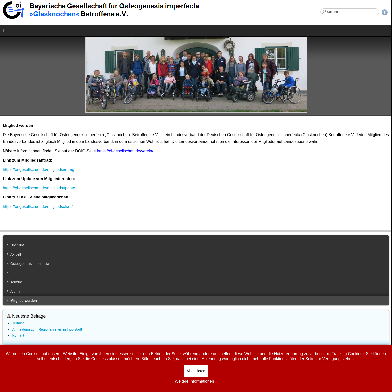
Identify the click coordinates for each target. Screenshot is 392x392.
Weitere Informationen (194, 381)
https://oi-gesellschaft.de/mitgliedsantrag (38, 169)
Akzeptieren (196, 371)
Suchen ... (320, 8)
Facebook (385, 12)
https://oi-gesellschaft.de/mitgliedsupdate (39, 188)
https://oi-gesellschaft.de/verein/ (125, 151)
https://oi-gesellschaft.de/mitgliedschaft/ (38, 206)
